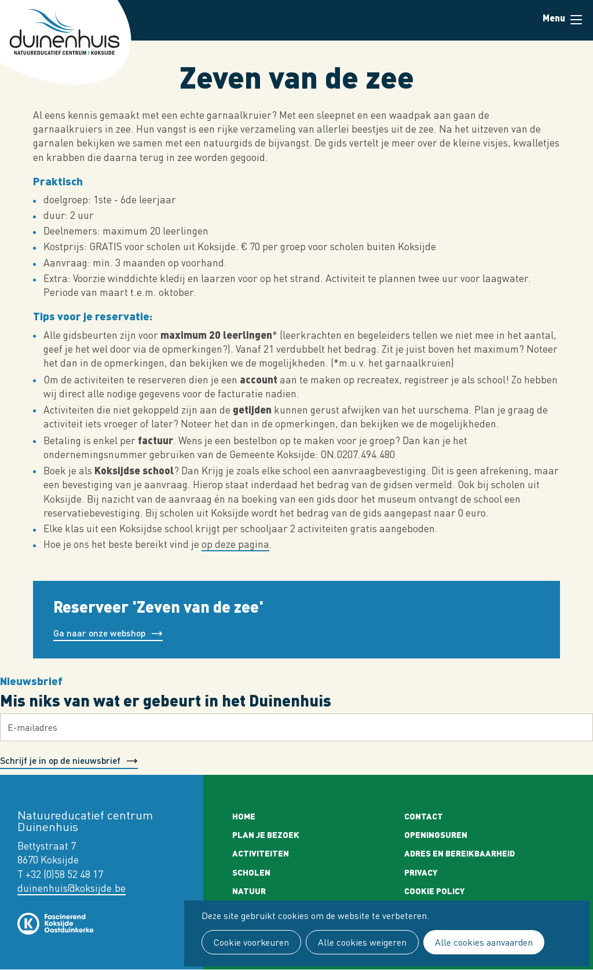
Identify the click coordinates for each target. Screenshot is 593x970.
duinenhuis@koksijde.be (71, 888)
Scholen (251, 872)
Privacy (421, 872)
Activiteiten (260, 853)
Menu (576, 19)
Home (243, 816)
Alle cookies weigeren (362, 942)
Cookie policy (434, 890)
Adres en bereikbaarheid (459, 853)
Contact (423, 816)
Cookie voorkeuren (251, 942)
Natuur (249, 890)
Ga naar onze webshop (99, 632)
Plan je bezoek (265, 834)
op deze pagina (235, 544)
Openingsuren (435, 834)
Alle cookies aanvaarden (484, 942)
